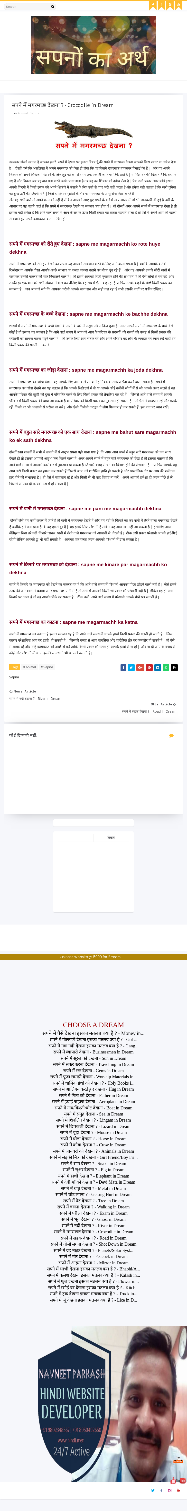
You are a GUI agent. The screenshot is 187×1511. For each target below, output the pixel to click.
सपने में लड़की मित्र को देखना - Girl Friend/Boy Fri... (93, 1169)
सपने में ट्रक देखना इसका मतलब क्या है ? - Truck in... (93, 1305)
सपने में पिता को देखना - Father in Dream (93, 1107)
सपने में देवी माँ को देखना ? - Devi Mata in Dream (93, 1194)
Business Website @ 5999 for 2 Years (90, 969)
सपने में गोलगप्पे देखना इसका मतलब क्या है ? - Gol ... (93, 1051)
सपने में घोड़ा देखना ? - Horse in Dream (93, 1150)
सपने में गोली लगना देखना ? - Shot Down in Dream (93, 1256)
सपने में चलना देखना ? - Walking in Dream (93, 1219)
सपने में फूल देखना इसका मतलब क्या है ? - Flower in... (93, 1293)
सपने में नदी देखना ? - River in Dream (94, 1237)
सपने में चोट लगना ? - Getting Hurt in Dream (94, 1206)
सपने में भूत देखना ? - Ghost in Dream (93, 1231)
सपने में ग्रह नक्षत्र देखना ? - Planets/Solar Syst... (93, 1262)
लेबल (111, 850)
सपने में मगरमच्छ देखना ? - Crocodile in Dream (93, 1243)
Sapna (36, 115)
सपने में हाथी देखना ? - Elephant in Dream (93, 1188)
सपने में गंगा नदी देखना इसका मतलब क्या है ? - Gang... (93, 1057)
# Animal (31, 675)
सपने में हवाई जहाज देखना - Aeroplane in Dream (93, 1113)
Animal (24, 115)
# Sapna (48, 675)
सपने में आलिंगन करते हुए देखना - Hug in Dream (93, 1101)
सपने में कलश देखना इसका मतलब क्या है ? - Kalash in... (93, 1287)
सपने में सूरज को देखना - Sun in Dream (93, 1070)
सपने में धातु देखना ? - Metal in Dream (93, 1200)
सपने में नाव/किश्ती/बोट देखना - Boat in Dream (93, 1119)
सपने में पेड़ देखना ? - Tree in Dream (93, 1212)
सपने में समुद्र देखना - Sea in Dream (93, 1126)
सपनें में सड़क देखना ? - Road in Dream (93, 1250)
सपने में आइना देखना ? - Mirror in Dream (93, 1274)
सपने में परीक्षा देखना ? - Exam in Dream (93, 1225)
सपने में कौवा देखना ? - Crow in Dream (93, 1157)
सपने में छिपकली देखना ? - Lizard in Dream (93, 1138)
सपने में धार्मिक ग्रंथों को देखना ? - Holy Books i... (93, 1095)
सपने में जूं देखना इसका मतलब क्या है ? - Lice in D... (93, 1312)
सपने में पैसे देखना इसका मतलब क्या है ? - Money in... (93, 1045)
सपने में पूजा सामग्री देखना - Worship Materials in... (93, 1088)
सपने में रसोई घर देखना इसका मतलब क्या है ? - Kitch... (93, 1299)
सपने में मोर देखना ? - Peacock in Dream (93, 1268)
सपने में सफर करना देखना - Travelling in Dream (93, 1076)
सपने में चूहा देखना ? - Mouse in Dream (93, 1144)
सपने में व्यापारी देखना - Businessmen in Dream (93, 1064)
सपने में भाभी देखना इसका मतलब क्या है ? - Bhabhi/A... (93, 1280)
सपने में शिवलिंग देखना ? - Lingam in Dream (93, 1132)
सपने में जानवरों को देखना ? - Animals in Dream (93, 1163)
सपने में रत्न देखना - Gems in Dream (93, 1082)
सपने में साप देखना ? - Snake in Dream (93, 1175)
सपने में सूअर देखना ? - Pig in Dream (93, 1181)
